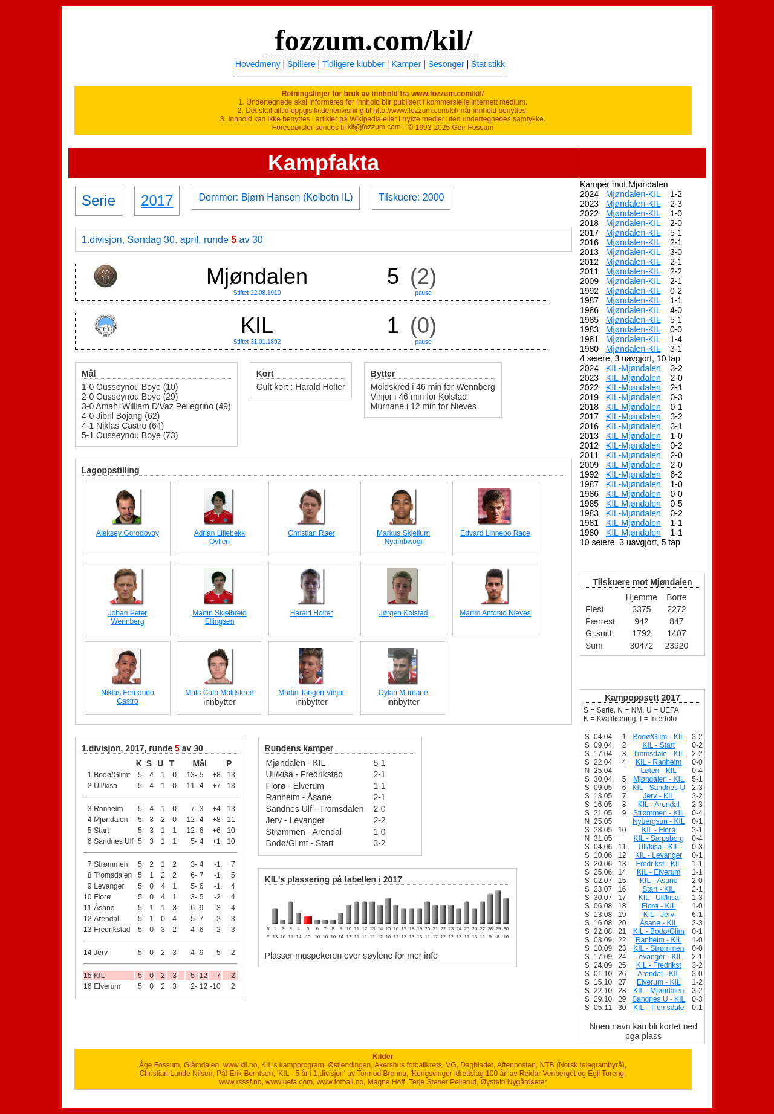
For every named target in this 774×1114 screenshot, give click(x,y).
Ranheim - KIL (659, 940)
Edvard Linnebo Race (495, 533)
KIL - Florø (658, 830)
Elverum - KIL (659, 982)
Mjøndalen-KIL (633, 194)
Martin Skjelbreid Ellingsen (219, 617)
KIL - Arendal (659, 804)
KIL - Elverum (658, 872)
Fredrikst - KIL (658, 864)
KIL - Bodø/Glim (659, 931)
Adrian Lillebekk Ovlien (220, 537)
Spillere (301, 64)
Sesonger (446, 64)
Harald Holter (311, 613)
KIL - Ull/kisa (659, 897)
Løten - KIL (659, 770)
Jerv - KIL (658, 796)
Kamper (406, 64)
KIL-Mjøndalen (633, 368)
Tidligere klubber (353, 64)
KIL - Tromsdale (658, 1007)
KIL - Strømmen (658, 948)
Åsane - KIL (659, 923)
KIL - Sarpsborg (658, 838)
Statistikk (488, 64)
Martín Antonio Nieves (495, 613)
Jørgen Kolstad (403, 613)
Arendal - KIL (658, 974)
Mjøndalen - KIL (659, 779)
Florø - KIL (659, 906)
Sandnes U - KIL (658, 999)
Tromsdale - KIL (659, 754)
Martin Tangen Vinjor (311, 692)
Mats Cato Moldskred (219, 692)
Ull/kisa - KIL (659, 847)
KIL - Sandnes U (658, 787)
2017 (157, 200)
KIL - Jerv (658, 914)
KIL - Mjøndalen (658, 990)
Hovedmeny (258, 64)
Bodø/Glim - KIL (659, 737)
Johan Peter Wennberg (128, 617)
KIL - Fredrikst (658, 965)
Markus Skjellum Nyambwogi (403, 537)
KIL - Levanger (658, 855)
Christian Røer (311, 533)
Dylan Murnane (403, 692)
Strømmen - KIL (659, 813)
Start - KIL (658, 889)
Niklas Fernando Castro (127, 696)
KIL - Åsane (658, 880)
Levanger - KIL (659, 957)
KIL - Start (658, 745)
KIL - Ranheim (658, 762)
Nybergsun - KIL (659, 821)
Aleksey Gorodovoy (127, 533)
